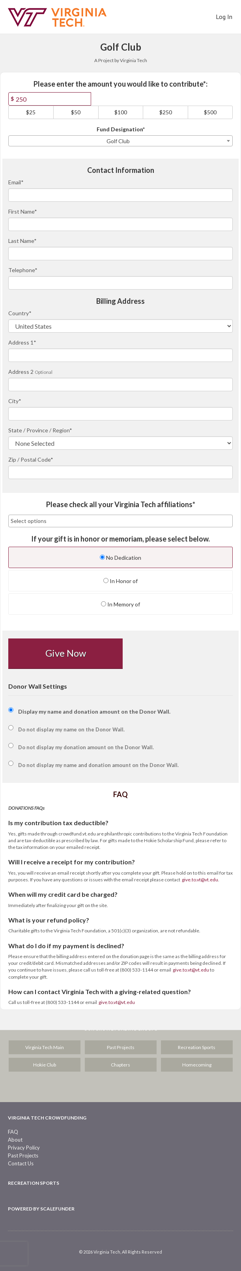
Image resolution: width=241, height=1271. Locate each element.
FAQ (13, 1132)
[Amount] (49, 99)
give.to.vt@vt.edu (200, 880)
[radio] (120, 558)
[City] (120, 414)
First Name (22, 211)
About (15, 1140)
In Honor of (120, 581)
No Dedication (120, 557)
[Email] (120, 195)
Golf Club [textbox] (118, 141)
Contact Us (21, 1163)
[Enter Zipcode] (120, 472)
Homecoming (196, 1065)
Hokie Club (44, 1065)
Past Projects (121, 1047)
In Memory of (120, 604)
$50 (75, 112)
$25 (30, 112)
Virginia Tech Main (44, 1047)
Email (16, 182)
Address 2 (21, 371)
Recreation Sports (196, 1047)
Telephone (22, 270)
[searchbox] (120, 521)
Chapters (120, 1065)
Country (20, 313)
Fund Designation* (121, 129)
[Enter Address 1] (120, 355)
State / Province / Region (40, 430)
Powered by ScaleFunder (41, 1209)
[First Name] (120, 224)
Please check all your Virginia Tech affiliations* (120, 505)
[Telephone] (120, 283)
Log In (224, 17)
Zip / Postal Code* (30, 459)
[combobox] (120, 140)
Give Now (65, 653)
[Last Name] (120, 253)
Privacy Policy (24, 1147)
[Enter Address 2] (120, 384)
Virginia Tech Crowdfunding (47, 1118)
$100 (120, 112)
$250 (165, 112)
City (14, 401)
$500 (210, 112)
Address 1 (22, 342)
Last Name (22, 240)
